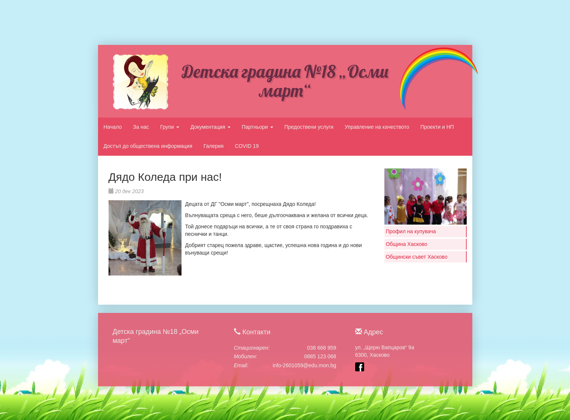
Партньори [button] (257, 127)
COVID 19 (247, 146)
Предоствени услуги (308, 127)
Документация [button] (210, 127)
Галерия (214, 146)
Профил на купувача (411, 231)
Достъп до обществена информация (148, 146)
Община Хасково (406, 244)
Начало (113, 127)
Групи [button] (169, 127)
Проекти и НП (437, 127)
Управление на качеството (377, 127)
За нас (141, 127)
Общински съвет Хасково (417, 257)
